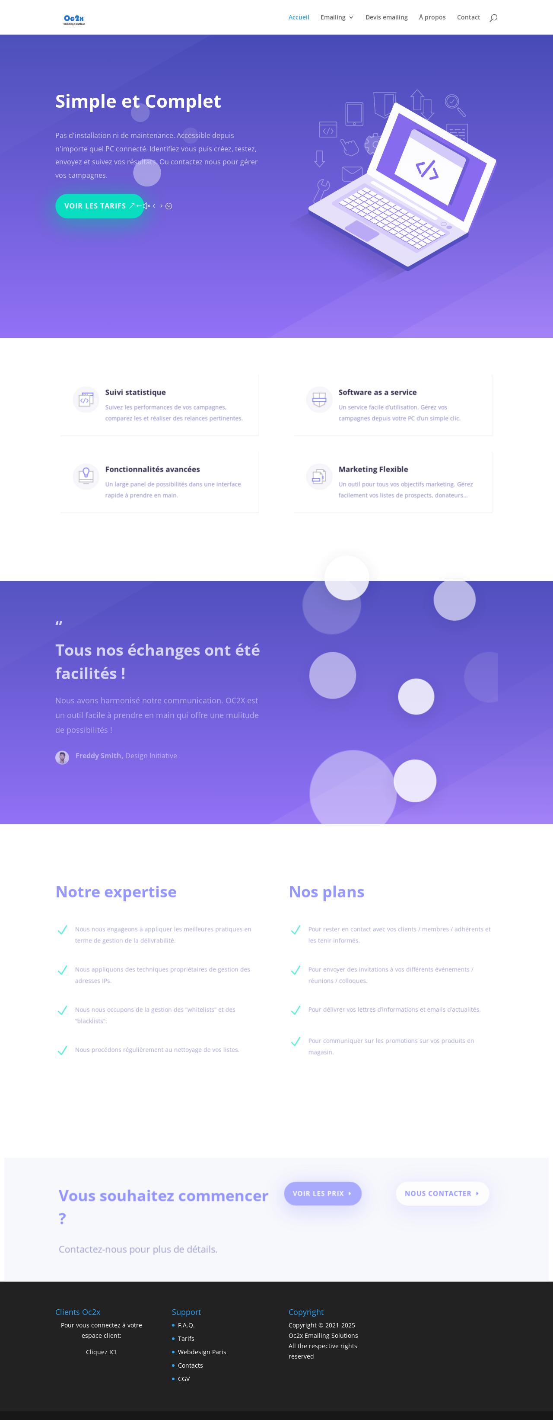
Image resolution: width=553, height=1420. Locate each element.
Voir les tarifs (99, 201)
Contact (468, 17)
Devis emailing (386, 17)
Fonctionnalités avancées (153, 475)
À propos (432, 17)
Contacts (190, 1365)
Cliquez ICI (101, 1352)
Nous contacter (431, 1196)
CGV (184, 1379)
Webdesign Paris (202, 1352)
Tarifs (186, 1338)
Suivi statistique (139, 398)
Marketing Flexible (376, 475)
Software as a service (379, 398)
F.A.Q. (186, 1325)
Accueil (299, 17)
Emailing (333, 17)
